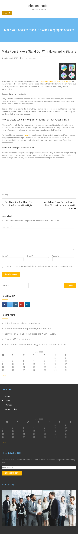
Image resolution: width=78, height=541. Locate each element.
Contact (9, 405)
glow (27, 135)
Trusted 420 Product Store (17, 339)
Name (5, 256)
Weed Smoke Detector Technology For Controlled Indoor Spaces (35, 344)
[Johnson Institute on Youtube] (21, 304)
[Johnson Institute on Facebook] (4, 304)
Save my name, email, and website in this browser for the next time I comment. (38, 266)
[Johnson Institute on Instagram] (15, 304)
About (7, 400)
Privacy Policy (11, 409)
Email (30, 256)
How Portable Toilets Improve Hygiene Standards (28, 328)
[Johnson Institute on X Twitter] (10, 304)
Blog (6, 194)
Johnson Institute (39, 6)
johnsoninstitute (29, 58)
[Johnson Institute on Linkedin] (27, 304)
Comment (7, 227)
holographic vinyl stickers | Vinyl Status (55, 81)
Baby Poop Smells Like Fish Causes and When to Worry (30, 334)
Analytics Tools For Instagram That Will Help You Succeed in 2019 (60, 205)
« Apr (4, 375)
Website (55, 256)
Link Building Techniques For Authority (22, 323)
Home (7, 396)
